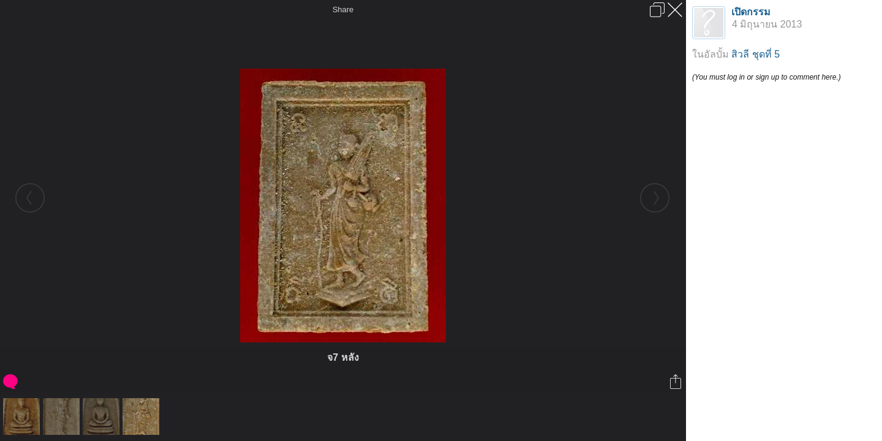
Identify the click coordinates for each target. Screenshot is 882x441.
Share (343, 9)
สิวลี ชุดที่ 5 (755, 54)
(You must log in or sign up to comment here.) (766, 77)
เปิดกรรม (751, 12)
